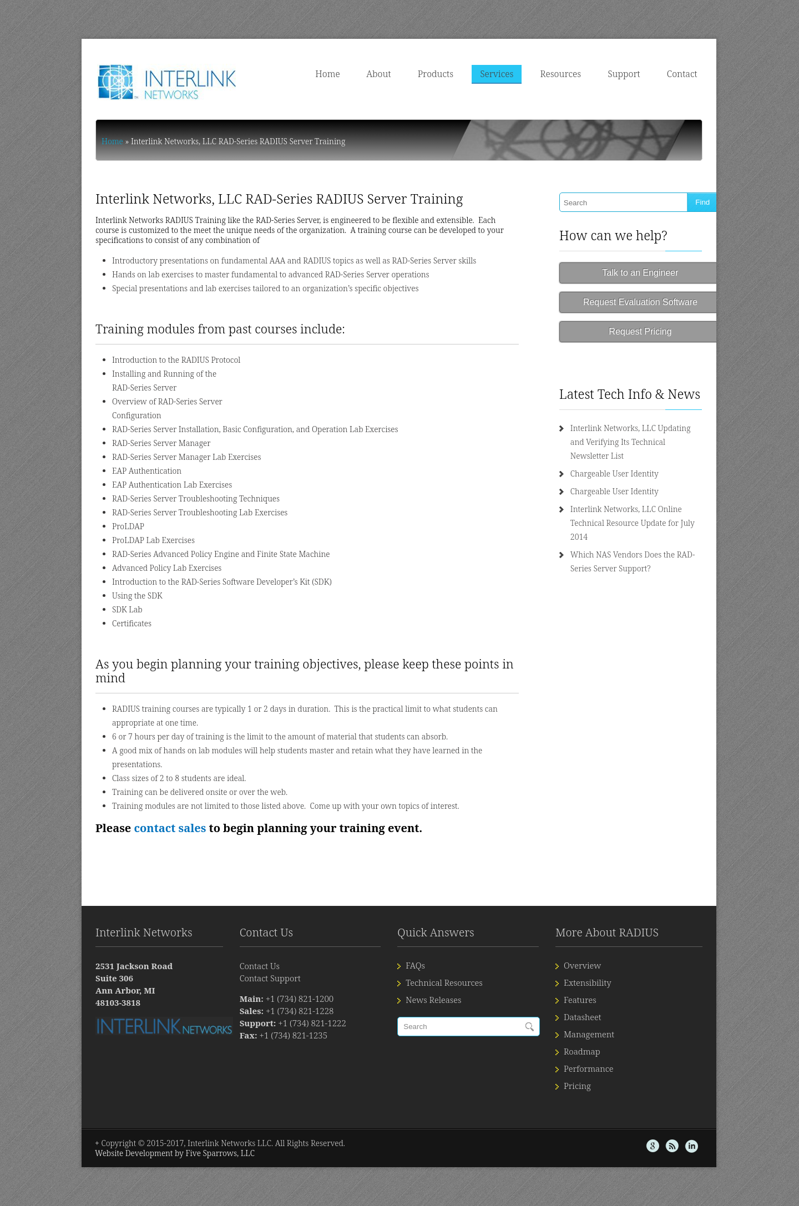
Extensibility (600, 954)
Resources (588, 74)
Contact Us (244, 938)
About (407, 74)
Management (602, 1006)
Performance (601, 1040)
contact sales (140, 800)
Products (463, 74)
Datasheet (595, 989)
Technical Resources (442, 954)
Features (593, 971)
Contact (710, 74)
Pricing (590, 1057)
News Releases (432, 971)
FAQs (414, 937)
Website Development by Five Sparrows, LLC (145, 1125)
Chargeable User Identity (625, 459)
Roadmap (595, 1023)
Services (525, 74)
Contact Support (254, 950)
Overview (595, 937)
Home (355, 74)
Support (652, 74)
